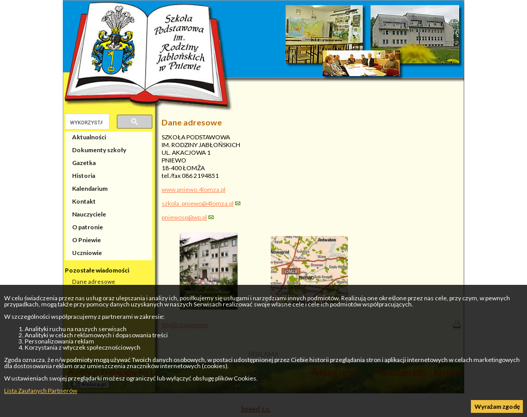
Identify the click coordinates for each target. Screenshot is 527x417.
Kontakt (84, 201)
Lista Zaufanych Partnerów (40, 390)
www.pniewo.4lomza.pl (193, 189)
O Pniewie (86, 240)
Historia (83, 175)
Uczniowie (87, 253)
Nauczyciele (89, 214)
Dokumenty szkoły (99, 150)
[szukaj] (86, 122)
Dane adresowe (93, 281)
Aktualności (89, 137)
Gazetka (84, 163)
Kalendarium (90, 188)
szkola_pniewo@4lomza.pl (198, 203)
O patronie (87, 227)
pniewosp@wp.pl (184, 217)
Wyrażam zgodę (497, 406)
